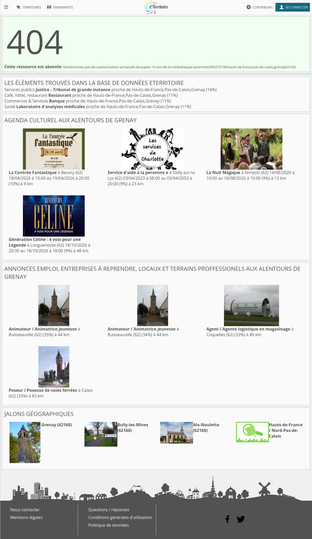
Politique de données (108, 525)
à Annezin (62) (237, 172)
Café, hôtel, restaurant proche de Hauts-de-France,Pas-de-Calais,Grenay (85, 95)
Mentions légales (26, 517)
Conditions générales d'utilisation (120, 517)
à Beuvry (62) (46, 172)
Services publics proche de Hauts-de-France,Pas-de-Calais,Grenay (105, 89)
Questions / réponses (108, 509)
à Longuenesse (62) (45, 242)
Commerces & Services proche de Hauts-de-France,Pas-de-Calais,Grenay (82, 101)
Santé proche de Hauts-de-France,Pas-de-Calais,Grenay (92, 106)
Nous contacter (25, 509)
